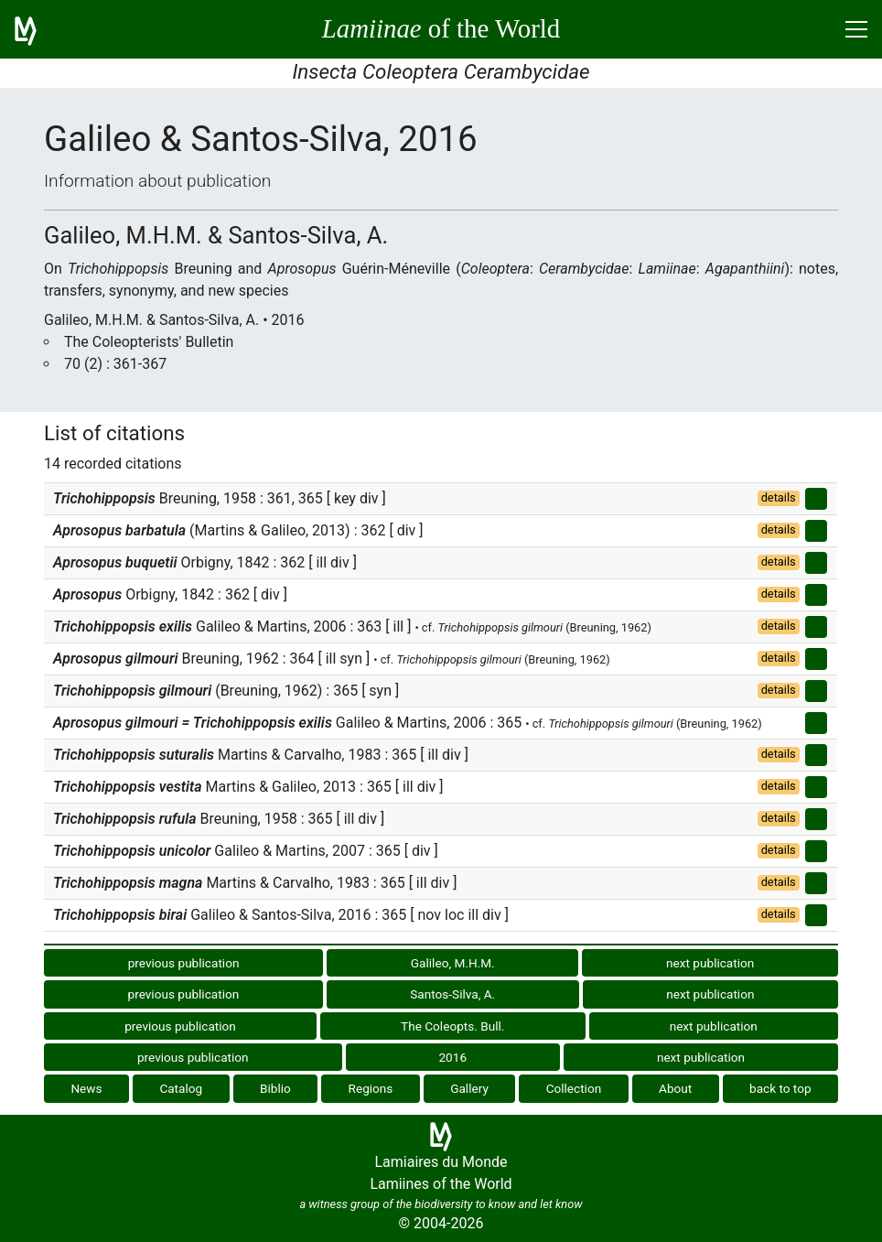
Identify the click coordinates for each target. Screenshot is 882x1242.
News (86, 1088)
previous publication (184, 963)
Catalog (180, 1088)
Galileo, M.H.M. (453, 963)
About (675, 1088)
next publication (710, 963)
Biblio (275, 1088)
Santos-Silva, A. (452, 994)
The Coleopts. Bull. (452, 1026)
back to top (780, 1088)
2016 (452, 1057)
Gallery (469, 1088)
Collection (574, 1088)
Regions (371, 1088)
